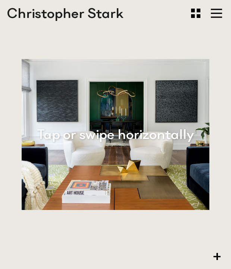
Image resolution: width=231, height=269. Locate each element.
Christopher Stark (65, 13)
